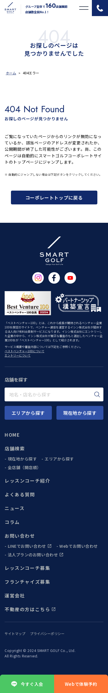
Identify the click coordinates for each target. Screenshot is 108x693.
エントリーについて (18, 355)
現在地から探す (22, 459)
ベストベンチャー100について (24, 351)
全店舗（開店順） (24, 467)
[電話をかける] (100, 8)
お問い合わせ (20, 535)
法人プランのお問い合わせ (36, 555)
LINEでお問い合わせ (30, 546)
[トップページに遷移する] (8, 8)
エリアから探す (59, 459)
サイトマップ (15, 633)
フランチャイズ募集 (27, 581)
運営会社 (15, 595)
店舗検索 (15, 448)
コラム (12, 521)
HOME (12, 434)
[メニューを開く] (84, 8)
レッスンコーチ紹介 (27, 480)
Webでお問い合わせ (78, 546)
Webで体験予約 (81, 684)
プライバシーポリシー (47, 633)
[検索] (97, 394)
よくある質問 (20, 494)
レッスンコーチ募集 (27, 567)
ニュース (14, 508)
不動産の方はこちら (30, 609)
